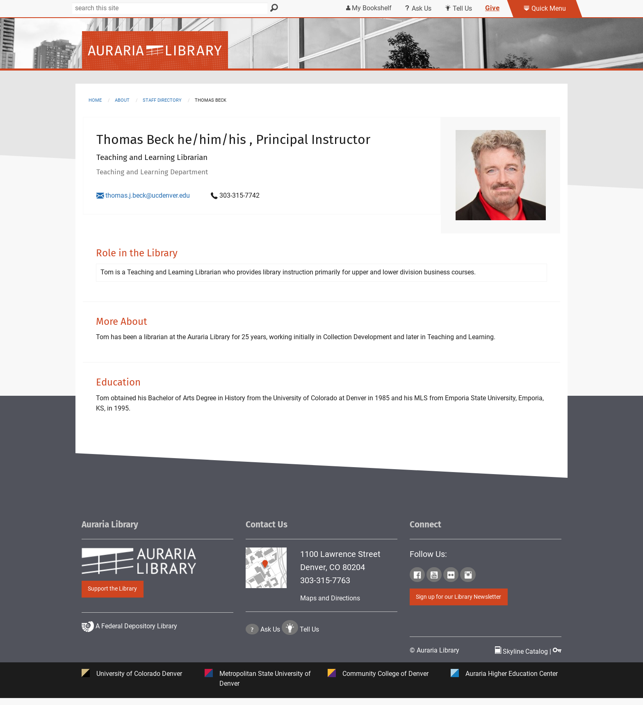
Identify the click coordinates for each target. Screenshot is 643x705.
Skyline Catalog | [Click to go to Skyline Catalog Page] (524, 658)
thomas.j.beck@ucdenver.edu (143, 195)
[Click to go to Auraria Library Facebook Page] (417, 583)
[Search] (169, 8)
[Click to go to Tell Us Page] (290, 661)
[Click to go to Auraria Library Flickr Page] (450, 583)
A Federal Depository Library (129, 657)
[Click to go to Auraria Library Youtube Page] (434, 583)
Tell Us (309, 661)
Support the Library (112, 595)
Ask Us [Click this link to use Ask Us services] (418, 8)
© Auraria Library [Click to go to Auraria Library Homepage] (434, 657)
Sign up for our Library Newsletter (458, 603)
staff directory (162, 100)
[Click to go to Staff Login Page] (557, 658)
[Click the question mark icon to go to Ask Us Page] (252, 661)
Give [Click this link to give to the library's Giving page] (492, 8)
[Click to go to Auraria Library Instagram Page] (467, 583)
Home (95, 100)
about (122, 100)
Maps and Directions (330, 605)
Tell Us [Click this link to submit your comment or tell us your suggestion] (458, 8)
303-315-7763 (325, 587)
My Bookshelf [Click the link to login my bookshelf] (369, 8)
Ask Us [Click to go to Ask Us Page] (270, 661)
